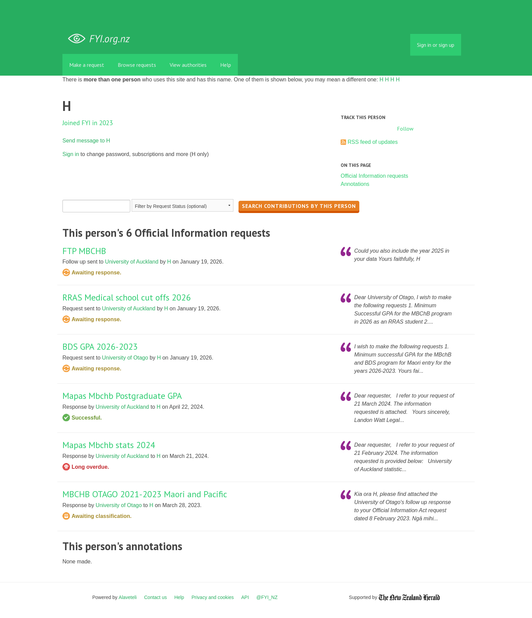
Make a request (86, 64)
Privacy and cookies (212, 597)
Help (225, 64)
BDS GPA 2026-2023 (100, 346)
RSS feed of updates (372, 142)
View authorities (188, 64)
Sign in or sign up (435, 44)
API (245, 597)
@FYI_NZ (267, 597)
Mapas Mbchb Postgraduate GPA (122, 395)
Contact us (155, 597)
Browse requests (137, 64)
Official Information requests (374, 176)
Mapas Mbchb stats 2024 (108, 444)
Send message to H (86, 140)
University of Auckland (131, 262)
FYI (101, 39)
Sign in (70, 154)
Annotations (355, 184)
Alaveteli (128, 597)
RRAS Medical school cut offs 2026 (126, 297)
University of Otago (125, 358)
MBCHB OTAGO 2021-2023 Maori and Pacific (144, 494)
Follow (405, 128)
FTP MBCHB (84, 250)
